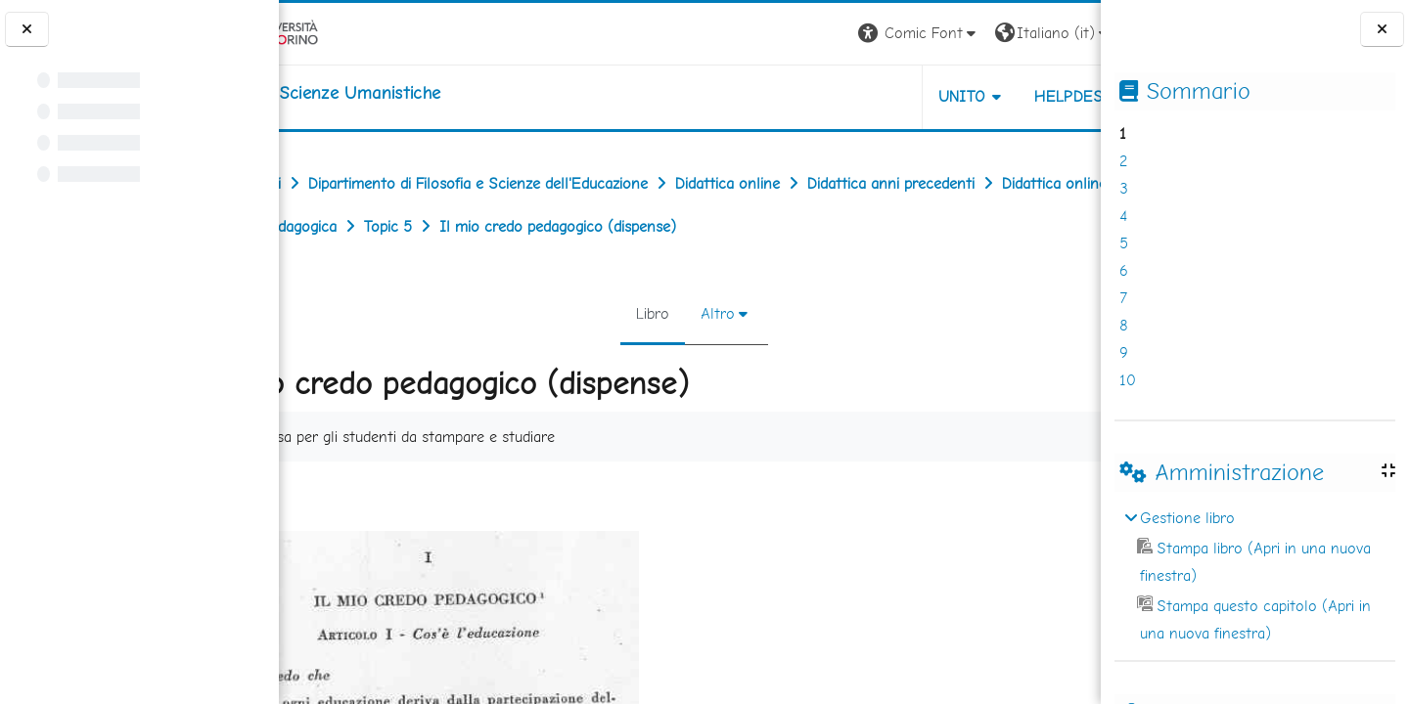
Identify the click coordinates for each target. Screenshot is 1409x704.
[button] (828, 34)
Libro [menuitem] (648, 313)
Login (1067, 32)
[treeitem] (1254, 576)
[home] (403, 93)
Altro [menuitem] (714, 313)
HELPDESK (982, 96)
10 (1127, 380)
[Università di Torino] (340, 31)
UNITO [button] (871, 96)
